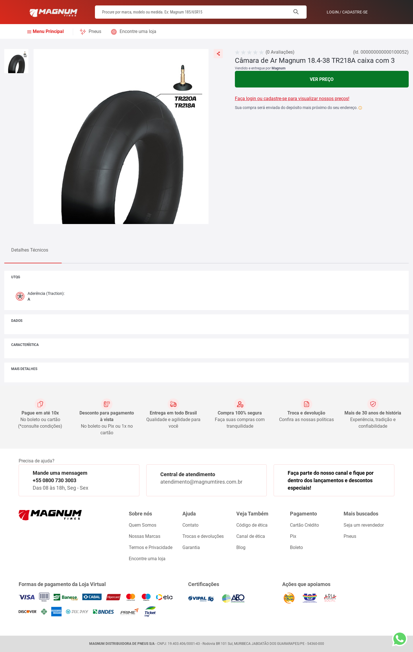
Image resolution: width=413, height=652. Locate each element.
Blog (241, 547)
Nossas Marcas (144, 536)
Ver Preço (322, 79)
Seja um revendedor (364, 525)
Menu (48, 31)
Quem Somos (142, 525)
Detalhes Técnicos (29, 250)
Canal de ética (250, 536)
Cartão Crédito (304, 525)
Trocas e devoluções (203, 536)
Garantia (191, 547)
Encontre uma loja (138, 31)
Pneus (95, 31)
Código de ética (252, 525)
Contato (190, 525)
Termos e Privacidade (150, 547)
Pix (293, 536)
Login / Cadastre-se (347, 12)
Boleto (296, 547)
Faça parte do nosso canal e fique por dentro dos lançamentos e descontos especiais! (331, 480)
